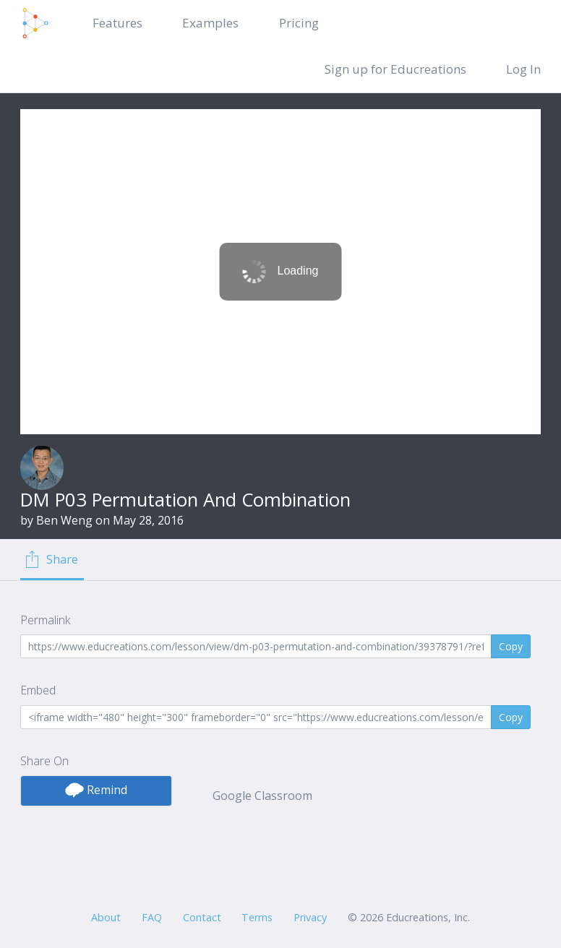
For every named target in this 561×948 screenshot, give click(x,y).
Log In (523, 69)
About (106, 917)
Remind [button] (96, 790)
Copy (511, 646)
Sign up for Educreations (395, 69)
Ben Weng (64, 520)
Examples (210, 22)
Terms (257, 917)
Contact (202, 917)
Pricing (299, 22)
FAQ (152, 917)
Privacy (310, 917)
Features (117, 22)
